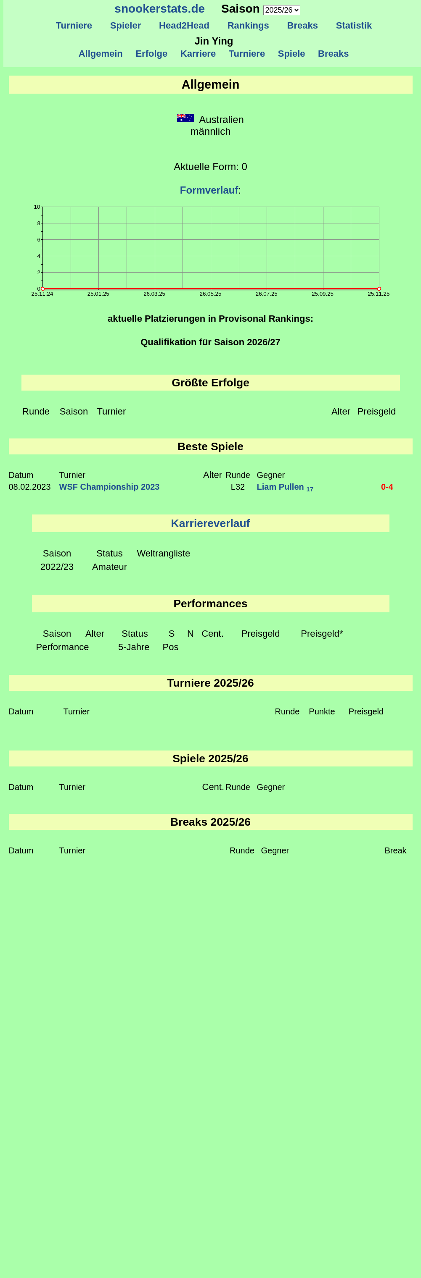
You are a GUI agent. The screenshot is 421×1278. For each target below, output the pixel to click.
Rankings (248, 25)
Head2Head (184, 25)
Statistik (353, 25)
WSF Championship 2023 (109, 486)
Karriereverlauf (210, 523)
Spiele (291, 53)
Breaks (302, 25)
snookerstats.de (159, 8)
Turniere (74, 25)
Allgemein (101, 53)
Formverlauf (209, 190)
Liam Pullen (285, 486)
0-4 (387, 486)
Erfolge (151, 53)
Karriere (198, 53)
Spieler (126, 25)
